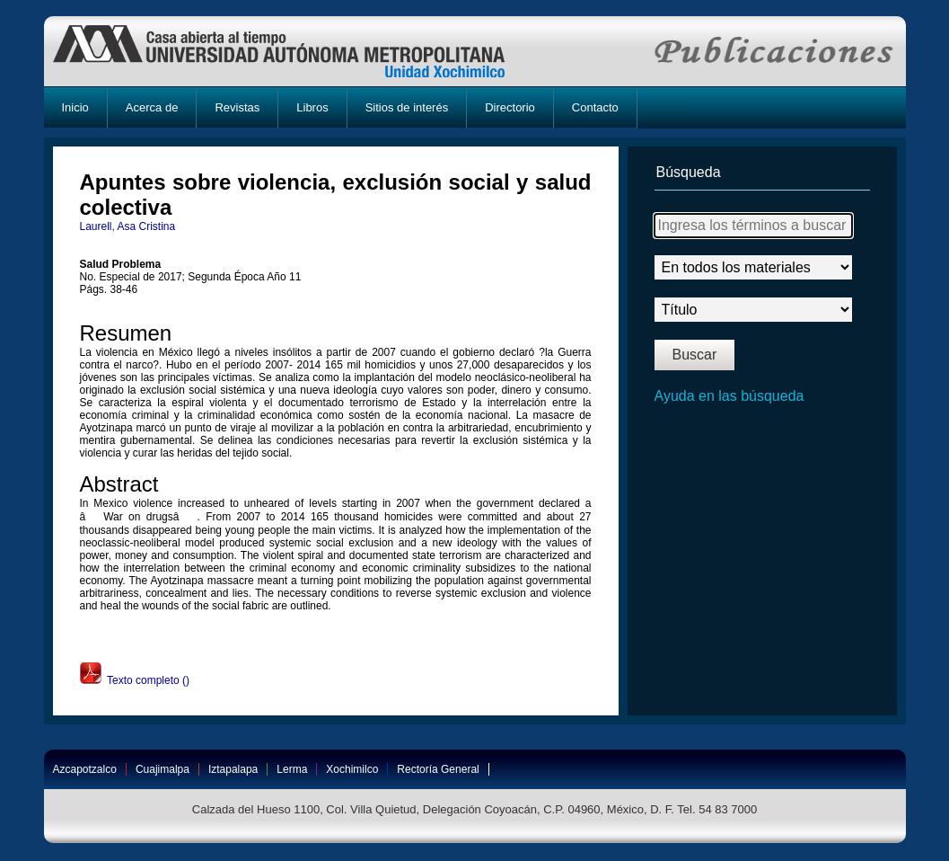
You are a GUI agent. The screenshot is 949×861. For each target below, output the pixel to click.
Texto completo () (134, 680)
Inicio (75, 107)
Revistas (237, 107)
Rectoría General (438, 769)
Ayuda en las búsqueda (729, 396)
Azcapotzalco (85, 769)
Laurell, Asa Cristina (128, 226)
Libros (312, 107)
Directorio (510, 107)
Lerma (292, 769)
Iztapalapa (233, 769)
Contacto (595, 107)
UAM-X (296, 51)
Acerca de (152, 107)
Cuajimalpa (162, 769)
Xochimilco (352, 769)
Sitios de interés (407, 107)
